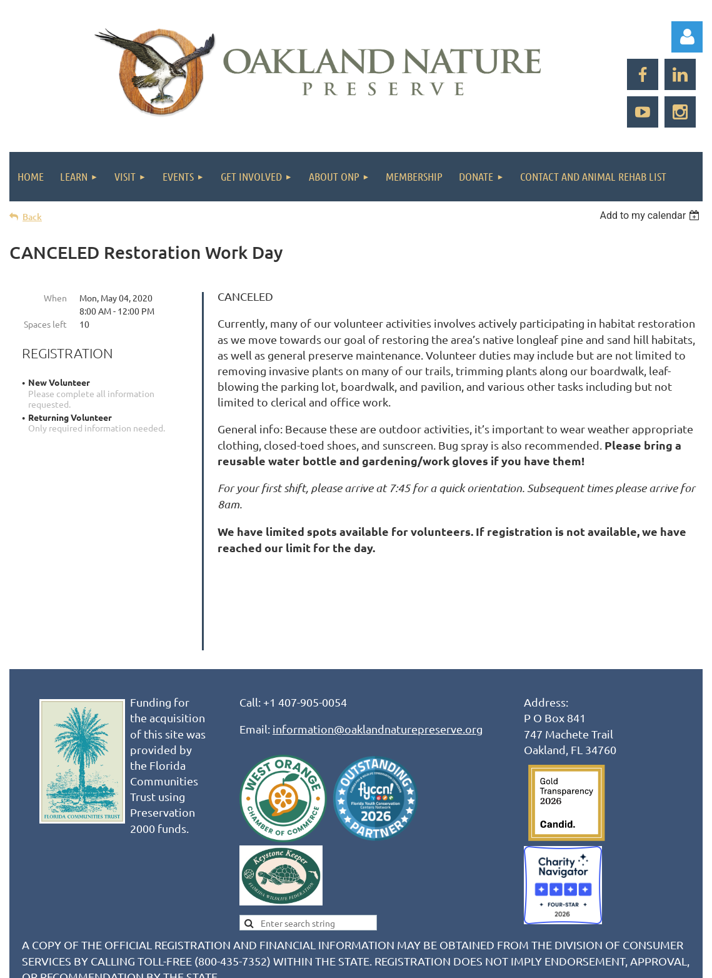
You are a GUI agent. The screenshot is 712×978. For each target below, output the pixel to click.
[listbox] (651, 215)
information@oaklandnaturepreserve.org (378, 648)
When (55, 297)
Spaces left (45, 324)
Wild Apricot (553, 962)
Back (32, 217)
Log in (687, 37)
